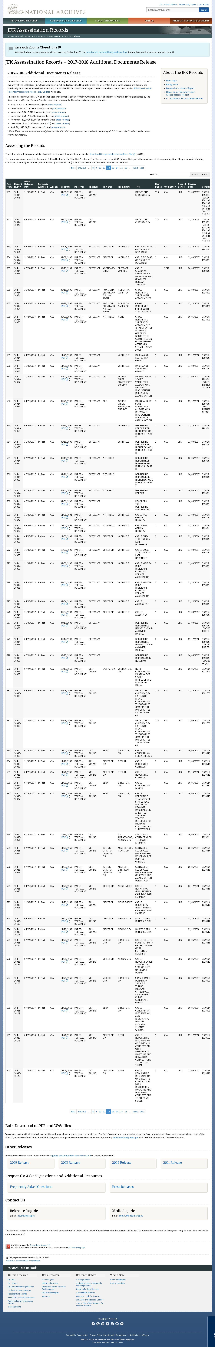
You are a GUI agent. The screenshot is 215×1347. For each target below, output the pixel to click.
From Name (124, 186)
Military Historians (50, 1283)
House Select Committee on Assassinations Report (180, 93)
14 (117, 167)
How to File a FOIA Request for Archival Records (89, 1304)
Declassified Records (85, 1292)
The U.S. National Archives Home (46, 9)
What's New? (117, 1274)
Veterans (46, 1296)
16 (126, 167)
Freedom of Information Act (115, 1335)
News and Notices (118, 1279)
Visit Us (149, 20)
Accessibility (82, 1335)
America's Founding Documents (191, 20)
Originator (170, 186)
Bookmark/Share (187, 4)
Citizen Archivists (168, 4)
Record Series (182, 185)
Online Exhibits (14, 1306)
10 (100, 167)
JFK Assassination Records (49, 36)
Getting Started (83, 1279)
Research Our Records (24, 20)
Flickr (122, 1324)
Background (172, 84)
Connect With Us (108, 1318)
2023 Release (70, 1162)
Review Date (192, 185)
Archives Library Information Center (20, 1302)
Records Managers (50, 1292)
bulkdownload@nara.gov (125, 1137)
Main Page (171, 80)
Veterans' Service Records (65, 20)
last (142, 167)
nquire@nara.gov (26, 1215)
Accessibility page (77, 1247)
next (135, 167)
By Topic (12, 1279)
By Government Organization (21, 1286)
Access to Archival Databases (21, 1297)
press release (54, 104)
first (73, 167)
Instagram (103, 1324)
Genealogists (48, 1279)
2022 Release (121, 1162)
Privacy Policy (96, 1335)
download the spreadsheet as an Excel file (111, 154)
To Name (107, 186)
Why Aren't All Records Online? (89, 1299)
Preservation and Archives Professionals (54, 1287)
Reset (205, 174)
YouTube (112, 1324)
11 (104, 167)
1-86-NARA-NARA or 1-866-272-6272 (107, 1342)
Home (10, 36)
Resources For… (51, 1274)
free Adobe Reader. (40, 1245)
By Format (12, 1283)
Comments (208, 186)
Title (137, 186)
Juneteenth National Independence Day (106, 52)
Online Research (18, 1274)
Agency (54, 186)
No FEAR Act (135, 1335)
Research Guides (86, 1274)
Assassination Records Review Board (184, 98)
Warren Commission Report (180, 88)
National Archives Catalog (19, 1290)
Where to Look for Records (88, 1296)
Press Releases (123, 1187)
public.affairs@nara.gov (131, 1215)
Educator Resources (107, 20)
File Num (93, 186)
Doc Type (79, 186)
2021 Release (172, 1162)
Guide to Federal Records (87, 1289)
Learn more (188, 1341)
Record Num (18, 185)
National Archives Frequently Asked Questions (89, 1284)
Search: (154, 174)
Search (204, 9)
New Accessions (117, 1283)
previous (81, 167)
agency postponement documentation (71, 1155)
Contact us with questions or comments (23, 1260)
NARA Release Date (28, 184)
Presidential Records (17, 1293)
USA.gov (145, 1335)
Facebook (93, 1324)
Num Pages (158, 185)
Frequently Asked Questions (31, 1187)
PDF (63, 194)
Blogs (117, 1324)
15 (121, 167)
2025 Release (19, 1162)
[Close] (211, 1319)
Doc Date (65, 186)
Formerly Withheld (43, 185)
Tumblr (107, 1324)
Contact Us (203, 4)
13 (113, 167)
